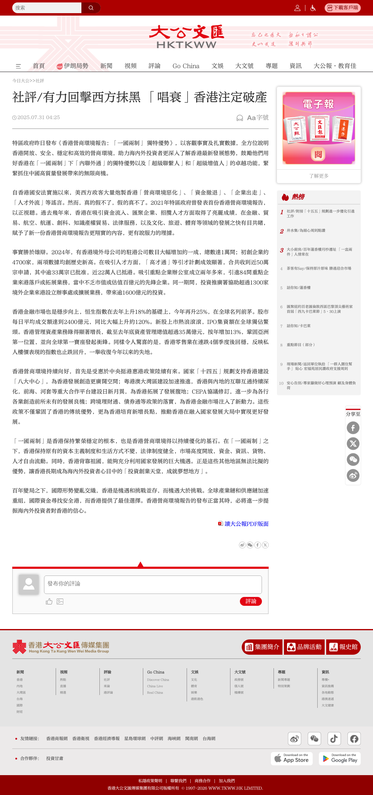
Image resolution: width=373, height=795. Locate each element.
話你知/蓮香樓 (299, 288)
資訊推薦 (328, 686)
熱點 (63, 680)
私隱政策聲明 (150, 780)
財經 (20, 712)
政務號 (239, 680)
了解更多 (319, 176)
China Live (155, 686)
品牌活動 (309, 646)
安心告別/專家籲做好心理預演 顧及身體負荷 (321, 385)
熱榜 (298, 197)
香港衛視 (80, 738)
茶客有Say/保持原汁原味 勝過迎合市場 (319, 269)
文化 (194, 680)
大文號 (239, 672)
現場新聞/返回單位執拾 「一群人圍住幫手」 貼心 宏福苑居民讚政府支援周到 (319, 366)
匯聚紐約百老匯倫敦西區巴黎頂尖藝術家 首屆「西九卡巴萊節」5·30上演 (320, 309)
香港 (20, 680)
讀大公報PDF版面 (247, 524)
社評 (39, 81)
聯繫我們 (178, 780)
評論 (250, 601)
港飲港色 (197, 699)
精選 (63, 692)
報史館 (348, 646)
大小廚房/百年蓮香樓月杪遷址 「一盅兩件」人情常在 (319, 252)
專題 (281, 672)
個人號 (239, 686)
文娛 (194, 672)
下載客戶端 (346, 7)
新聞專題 (284, 680)
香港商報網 (57, 738)
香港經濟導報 (107, 738)
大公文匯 (186, 36)
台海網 (209, 738)
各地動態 (328, 692)
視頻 (63, 672)
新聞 (20, 672)
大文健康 (328, 705)
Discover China (158, 680)
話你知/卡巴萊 (299, 326)
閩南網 (191, 738)
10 (281, 383)
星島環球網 (135, 738)
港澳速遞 (328, 699)
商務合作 (203, 780)
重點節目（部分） (301, 345)
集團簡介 (267, 646)
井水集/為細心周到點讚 (306, 231)
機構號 (239, 692)
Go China (155, 672)
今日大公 (20, 81)
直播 (63, 686)
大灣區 (21, 692)
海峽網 (174, 738)
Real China (155, 692)
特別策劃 (284, 686)
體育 (194, 686)
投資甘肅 (54, 758)
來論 (107, 686)
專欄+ (325, 680)
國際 (20, 705)
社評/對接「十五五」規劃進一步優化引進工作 (321, 214)
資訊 (325, 672)
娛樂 (194, 692)
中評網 (156, 738)
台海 (20, 699)
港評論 (108, 692)
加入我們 (227, 780)
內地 (20, 686)
